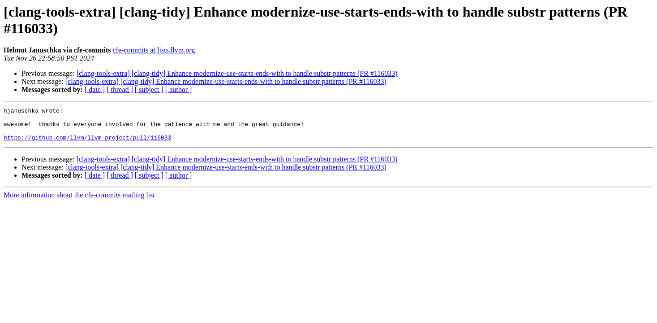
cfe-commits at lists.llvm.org (154, 50)
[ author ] (178, 89)
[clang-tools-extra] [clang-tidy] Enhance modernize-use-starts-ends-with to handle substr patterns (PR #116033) (237, 73)
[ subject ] (149, 89)
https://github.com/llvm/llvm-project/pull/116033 (87, 144)
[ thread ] (120, 89)
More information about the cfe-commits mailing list (79, 201)
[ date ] (95, 89)
